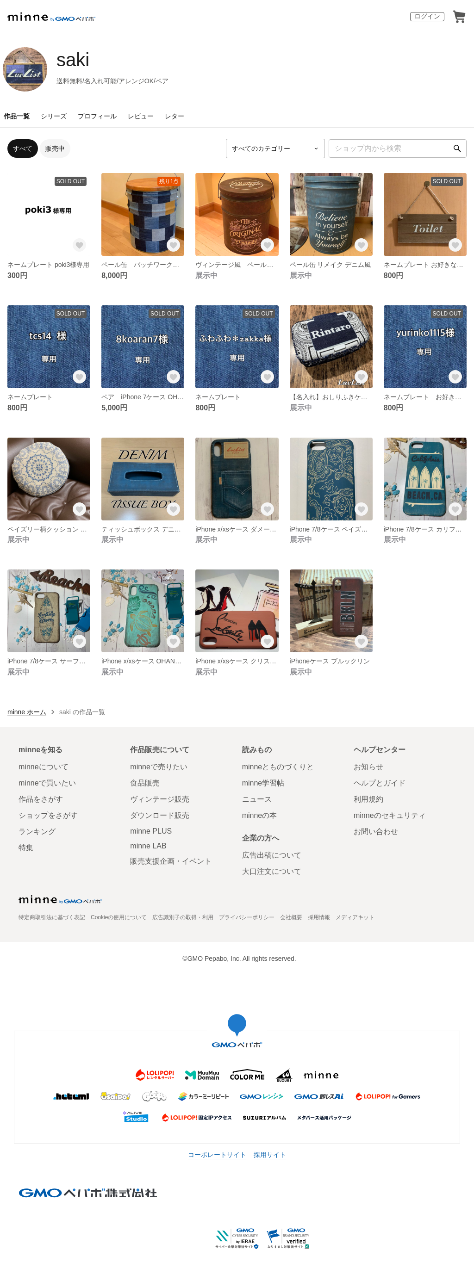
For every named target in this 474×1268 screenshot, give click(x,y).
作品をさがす (41, 799)
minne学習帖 (263, 783)
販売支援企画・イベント (171, 861)
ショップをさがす (48, 815)
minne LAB (148, 846)
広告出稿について (271, 855)
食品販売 (145, 783)
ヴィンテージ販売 (159, 799)
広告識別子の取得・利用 (182, 917)
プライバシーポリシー (246, 917)
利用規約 (368, 799)
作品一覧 (17, 116)
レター (174, 116)
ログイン (427, 16)
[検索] (457, 148)
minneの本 (259, 815)
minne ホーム (26, 712)
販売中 (55, 148)
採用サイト (270, 1154)
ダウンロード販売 (159, 815)
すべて (22, 148)
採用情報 (319, 917)
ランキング (37, 831)
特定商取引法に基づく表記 (52, 917)
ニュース (257, 799)
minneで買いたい (47, 783)
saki (72, 59)
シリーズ (54, 116)
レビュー (141, 116)
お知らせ (368, 767)
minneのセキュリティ (390, 815)
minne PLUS (151, 831)
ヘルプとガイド (379, 783)
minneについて (44, 767)
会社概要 (291, 917)
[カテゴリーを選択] (275, 148)
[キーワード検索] (397, 148)
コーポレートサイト (217, 1154)
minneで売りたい (158, 767)
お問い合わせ (376, 831)
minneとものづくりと (278, 767)
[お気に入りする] (79, 244)
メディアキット (355, 917)
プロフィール (97, 116)
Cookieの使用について (119, 917)
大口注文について (271, 871)
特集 (26, 848)
